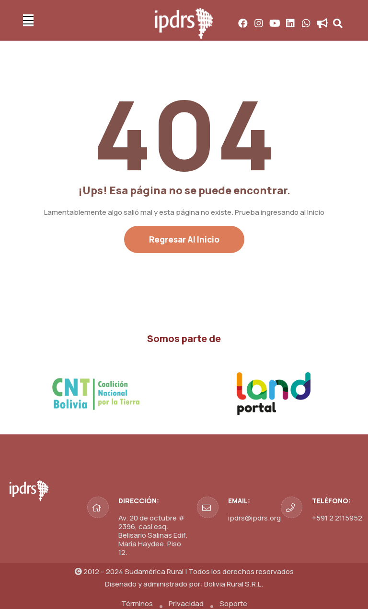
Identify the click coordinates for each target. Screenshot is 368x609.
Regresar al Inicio (184, 239)
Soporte (233, 603)
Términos (137, 603)
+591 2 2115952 (337, 518)
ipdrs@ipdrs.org (254, 518)
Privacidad (186, 603)
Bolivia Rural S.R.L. (233, 584)
